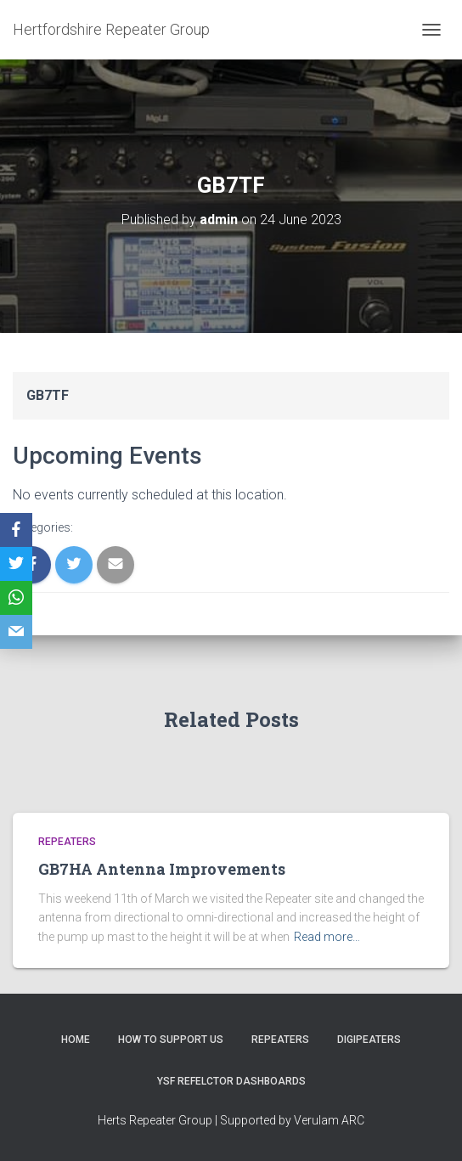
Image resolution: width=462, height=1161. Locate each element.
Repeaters (67, 842)
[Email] (16, 632)
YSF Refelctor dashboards (231, 1081)
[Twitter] (16, 564)
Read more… (327, 937)
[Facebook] (16, 530)
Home (75, 1039)
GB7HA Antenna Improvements (161, 869)
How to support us (170, 1039)
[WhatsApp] (16, 598)
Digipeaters (369, 1039)
